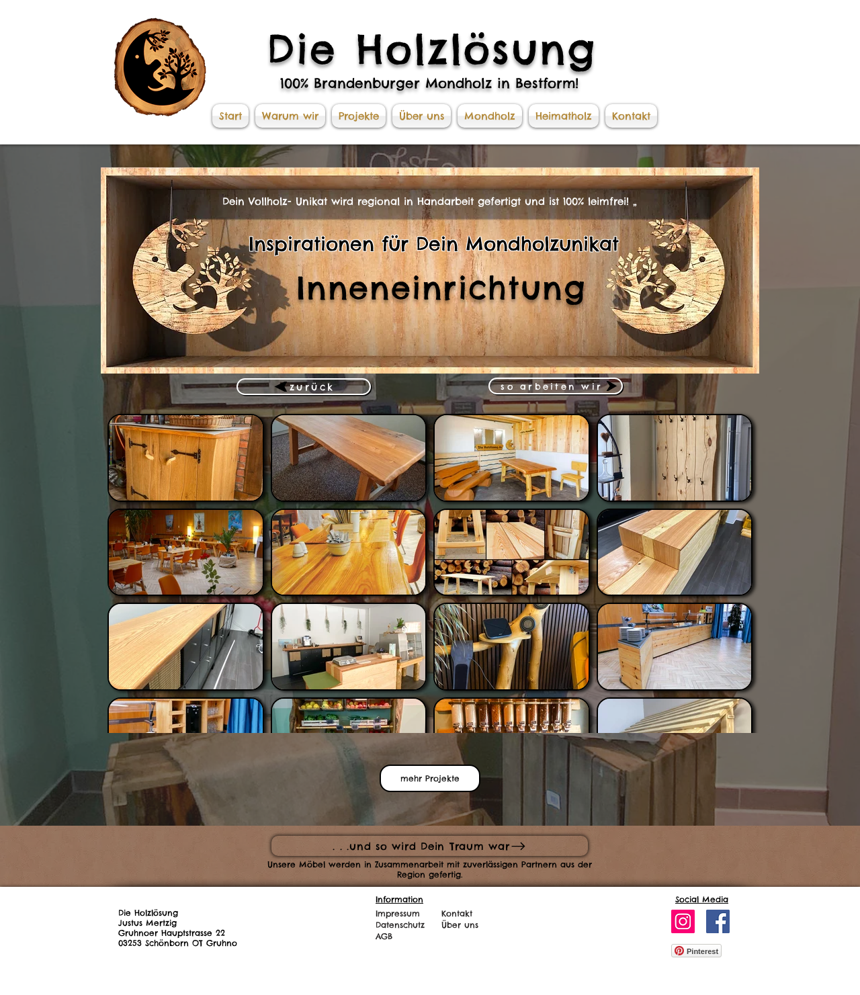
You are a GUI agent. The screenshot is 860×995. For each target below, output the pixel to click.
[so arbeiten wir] (555, 386)
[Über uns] (466, 925)
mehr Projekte (430, 778)
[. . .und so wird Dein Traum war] (429, 846)
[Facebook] (718, 921)
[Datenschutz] (404, 925)
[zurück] (303, 386)
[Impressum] (404, 913)
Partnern (539, 864)
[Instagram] (683, 921)
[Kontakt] (459, 913)
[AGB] (406, 936)
